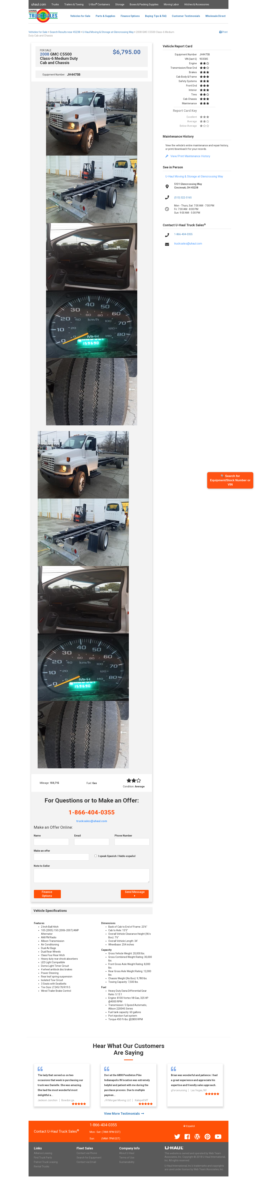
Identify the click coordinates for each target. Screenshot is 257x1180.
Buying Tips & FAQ (156, 16)
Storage (119, 4)
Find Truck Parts (43, 1157)
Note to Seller (42, 865)
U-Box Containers (99, 4)
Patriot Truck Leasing (46, 1162)
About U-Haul (126, 1153)
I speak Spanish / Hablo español (116, 856)
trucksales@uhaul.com (91, 821)
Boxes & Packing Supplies (144, 4)
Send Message (135, 893)
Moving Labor (171, 4)
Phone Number (123, 835)
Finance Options (130, 16)
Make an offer (42, 850)
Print (223, 32)
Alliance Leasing (43, 1153)
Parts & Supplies (105, 16)
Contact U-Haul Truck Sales (56, 1131)
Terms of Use (126, 1157)
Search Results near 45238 (65, 32)
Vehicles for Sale (80, 16)
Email (77, 835)
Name (37, 835)
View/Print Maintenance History (187, 156)
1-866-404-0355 (92, 812)
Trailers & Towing (74, 4)
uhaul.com (38, 4)
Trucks (55, 4)
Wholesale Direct (215, 16)
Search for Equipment (89, 1157)
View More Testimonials (124, 1113)
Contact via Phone (87, 1153)
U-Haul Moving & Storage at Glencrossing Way (108, 32)
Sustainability (126, 1162)
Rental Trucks (41, 1166)
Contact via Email (86, 1162)
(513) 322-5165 (183, 197)
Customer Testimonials (186, 16)
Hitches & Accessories (196, 4)
